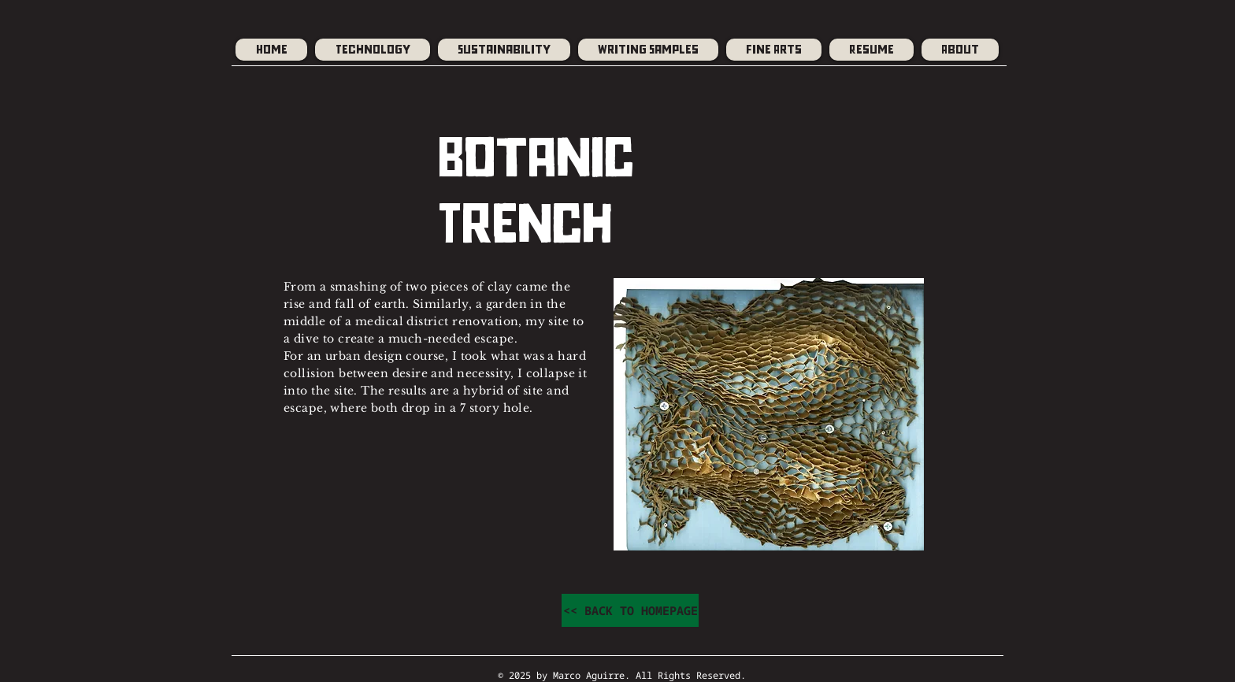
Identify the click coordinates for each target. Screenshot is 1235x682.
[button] (648, 50)
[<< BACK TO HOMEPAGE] (630, 610)
